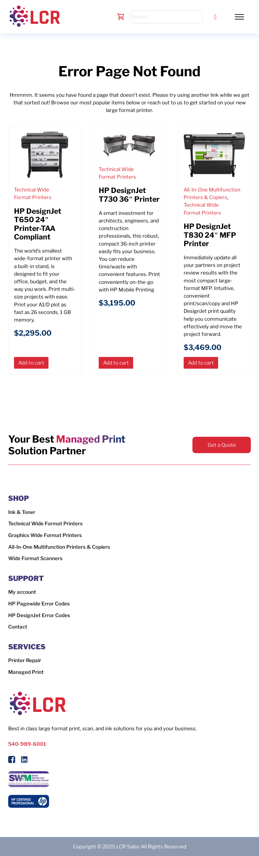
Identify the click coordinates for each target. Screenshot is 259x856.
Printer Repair (24, 660)
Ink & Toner (21, 512)
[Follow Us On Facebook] (11, 760)
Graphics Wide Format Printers (45, 535)
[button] (239, 17)
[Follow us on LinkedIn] (24, 760)
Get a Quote (222, 445)
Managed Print (26, 672)
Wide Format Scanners (35, 558)
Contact (17, 627)
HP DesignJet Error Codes (39, 615)
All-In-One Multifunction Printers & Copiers (59, 547)
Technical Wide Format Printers (45, 523)
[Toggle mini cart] (120, 16)
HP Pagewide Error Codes (39, 603)
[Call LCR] (215, 16)
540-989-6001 (27, 744)
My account (22, 592)
